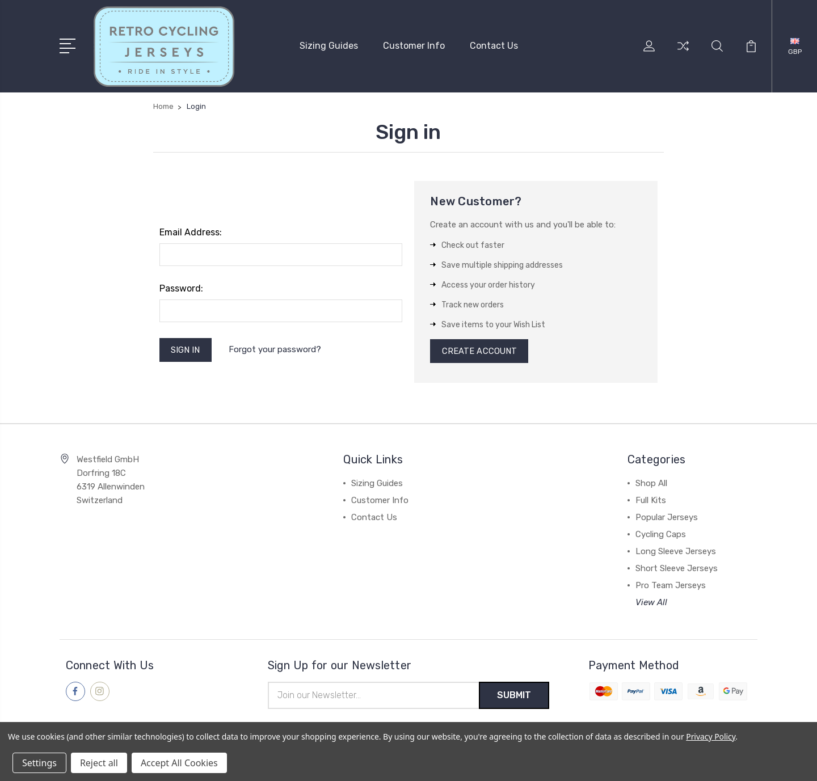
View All (651, 603)
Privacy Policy (710, 736)
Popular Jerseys (666, 518)
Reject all (99, 763)
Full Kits (650, 501)
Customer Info (414, 45)
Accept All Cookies (179, 763)
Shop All (651, 484)
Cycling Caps (660, 535)
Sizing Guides (329, 45)
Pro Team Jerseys (670, 586)
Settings (39, 763)
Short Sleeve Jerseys (676, 569)
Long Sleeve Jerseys (675, 552)
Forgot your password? (276, 349)
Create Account (479, 351)
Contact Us (494, 45)
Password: (181, 287)
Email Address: (190, 231)
